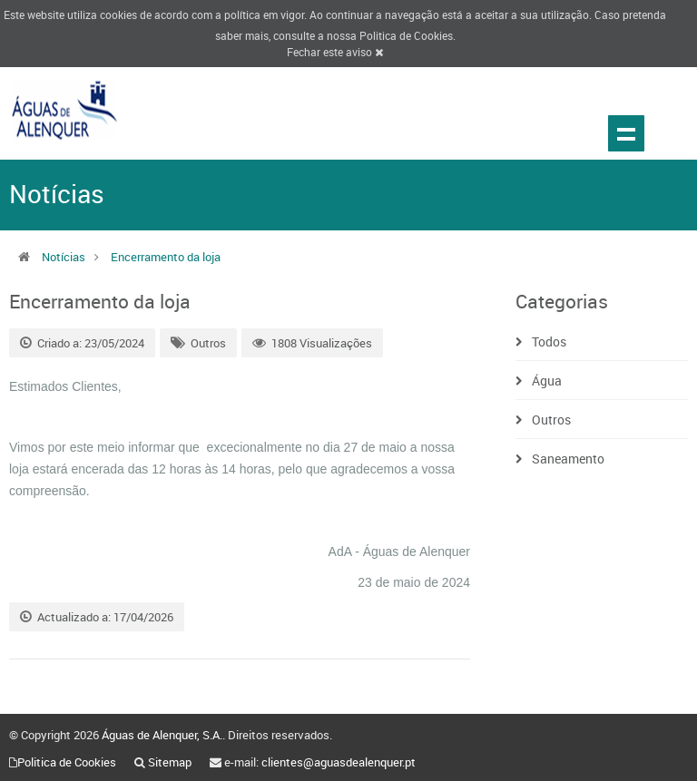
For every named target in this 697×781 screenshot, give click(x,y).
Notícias (63, 257)
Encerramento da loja (166, 257)
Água (547, 380)
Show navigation (626, 133)
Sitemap (169, 762)
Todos (549, 341)
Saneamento (568, 458)
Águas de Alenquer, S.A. (162, 735)
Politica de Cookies (406, 35)
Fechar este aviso (335, 51)
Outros (208, 343)
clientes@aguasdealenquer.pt (338, 762)
